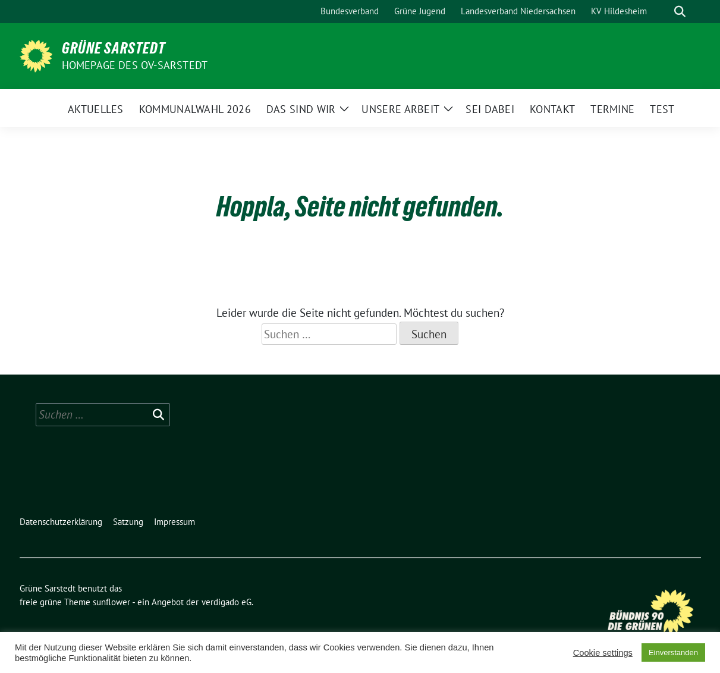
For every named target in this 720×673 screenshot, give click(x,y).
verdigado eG (226, 602)
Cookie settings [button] (603, 653)
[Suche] (663, 11)
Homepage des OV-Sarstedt (135, 65)
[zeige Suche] (679, 11)
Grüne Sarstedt (113, 48)
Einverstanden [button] (673, 652)
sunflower (111, 602)
